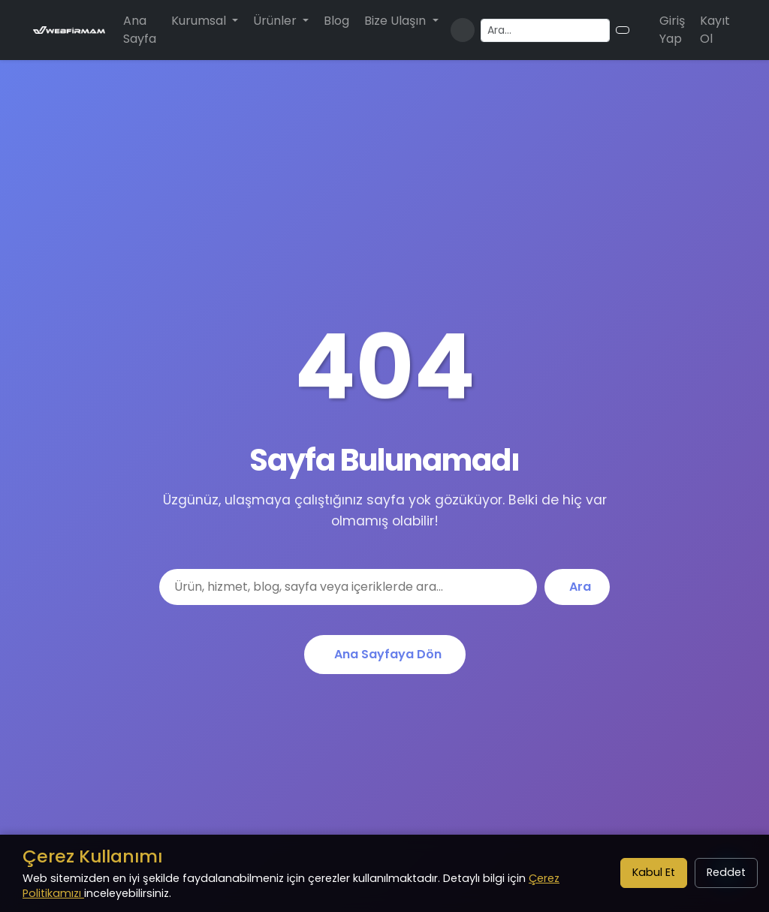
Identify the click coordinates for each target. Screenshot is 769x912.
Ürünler (276, 20)
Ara (580, 586)
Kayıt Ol (715, 29)
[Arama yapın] (546, 30)
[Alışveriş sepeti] (641, 30)
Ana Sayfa (139, 29)
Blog (336, 20)
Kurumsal (200, 20)
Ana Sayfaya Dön (388, 654)
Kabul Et (653, 872)
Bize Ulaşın (396, 20)
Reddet (726, 872)
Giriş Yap (672, 29)
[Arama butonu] (622, 30)
